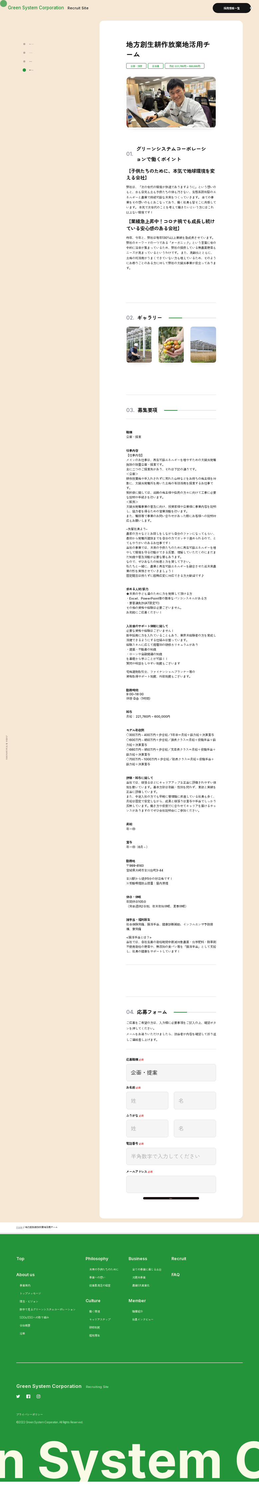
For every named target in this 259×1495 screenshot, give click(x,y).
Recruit (178, 1271)
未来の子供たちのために (104, 1282)
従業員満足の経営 (100, 1298)
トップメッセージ (30, 1306)
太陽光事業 (138, 1290)
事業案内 (25, 1298)
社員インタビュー (142, 1332)
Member (137, 1313)
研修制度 (94, 1340)
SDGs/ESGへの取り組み (34, 1330)
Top (20, 1271)
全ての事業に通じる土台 (146, 1282)
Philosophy (97, 1271)
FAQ (175, 1287)
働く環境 (94, 1324)
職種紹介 (137, 1324)
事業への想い (97, 1290)
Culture (93, 1313)
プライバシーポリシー (29, 1427)
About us (25, 1287)
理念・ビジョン (29, 1314)
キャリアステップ (100, 1332)
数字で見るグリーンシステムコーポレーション (48, 1322)
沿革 (22, 1346)
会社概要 (25, 1338)
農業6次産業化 (140, 1298)
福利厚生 (94, 1348)
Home (19, 1239)
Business (138, 1271)
